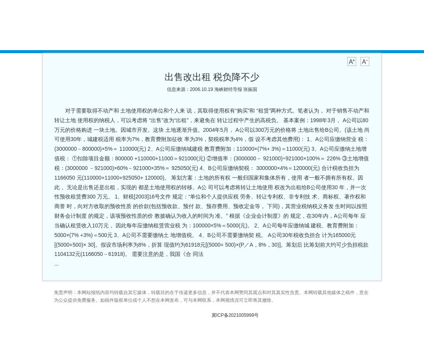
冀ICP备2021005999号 (235, 315)
